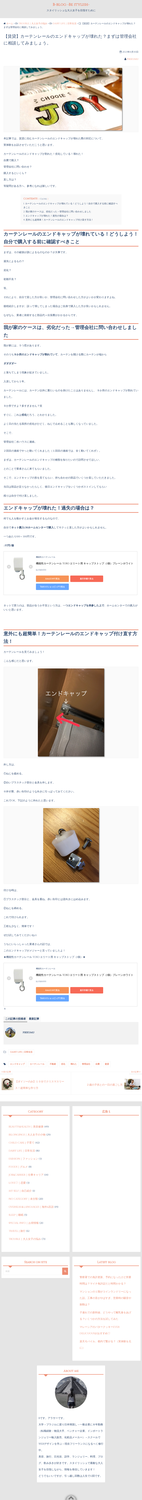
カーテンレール (37, 1048)
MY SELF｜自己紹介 (20, 1175)
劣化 (63, 1048)
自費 (97, 1048)
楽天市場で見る (81, 578)
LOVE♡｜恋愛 (17, 1167)
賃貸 (107, 1048)
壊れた (73, 1048)
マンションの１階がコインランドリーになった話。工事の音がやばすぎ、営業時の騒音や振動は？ (105, 1282)
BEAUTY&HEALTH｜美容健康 (26, 1110)
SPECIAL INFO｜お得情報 (24, 1207)
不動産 (53, 1048)
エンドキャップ (17, 1048)
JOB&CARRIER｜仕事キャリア (26, 1159)
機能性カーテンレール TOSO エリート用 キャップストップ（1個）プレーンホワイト (84, 563)
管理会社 (86, 1048)
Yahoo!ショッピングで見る (111, 578)
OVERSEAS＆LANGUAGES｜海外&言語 (31, 1191)
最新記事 (34, 1003)
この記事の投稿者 (15, 1003)
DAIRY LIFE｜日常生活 (64, 23)
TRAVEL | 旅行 (17, 1215)
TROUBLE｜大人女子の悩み (25, 1223)
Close (43, 199)
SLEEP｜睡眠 (16, 1199)
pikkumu (132, 59)
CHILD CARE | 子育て (21, 1126)
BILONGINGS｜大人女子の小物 (27, 1118)
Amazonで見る (50, 578)
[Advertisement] (106, 1123)
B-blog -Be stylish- (71, 4)
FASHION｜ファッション (23, 1143)
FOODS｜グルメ (18, 1151)
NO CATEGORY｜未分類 (23, 1183)
